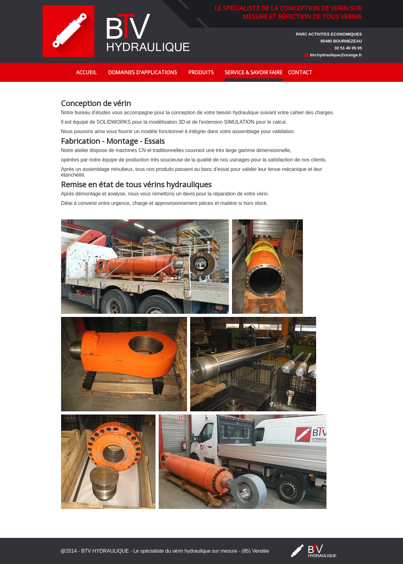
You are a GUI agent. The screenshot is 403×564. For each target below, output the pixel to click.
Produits (201, 72)
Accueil (86, 72)
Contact (300, 72)
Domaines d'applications (142, 72)
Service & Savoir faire (253, 72)
